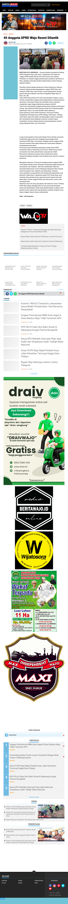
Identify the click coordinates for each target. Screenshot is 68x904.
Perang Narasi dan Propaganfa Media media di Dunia (21, 836)
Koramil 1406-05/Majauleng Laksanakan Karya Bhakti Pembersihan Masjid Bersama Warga (21, 807)
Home (4, 10)
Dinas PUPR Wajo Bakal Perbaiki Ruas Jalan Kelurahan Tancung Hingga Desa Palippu (40, 353)
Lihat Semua (34, 373)
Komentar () (60, 43)
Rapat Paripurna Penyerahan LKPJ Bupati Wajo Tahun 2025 (24, 820)
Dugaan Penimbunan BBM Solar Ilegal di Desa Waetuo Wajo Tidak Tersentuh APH (41, 317)
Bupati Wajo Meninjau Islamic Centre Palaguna (39, 363)
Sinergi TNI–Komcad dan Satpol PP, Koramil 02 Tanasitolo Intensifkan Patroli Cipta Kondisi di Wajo (21, 814)
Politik (4, 883)
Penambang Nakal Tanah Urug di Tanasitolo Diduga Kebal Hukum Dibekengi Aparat (34, 756)
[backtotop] (34, 872)
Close (2, 898)
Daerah (17, 10)
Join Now (51, 892)
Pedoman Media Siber (55, 895)
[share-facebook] (46, 43)
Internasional (32, 10)
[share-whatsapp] (54, 43)
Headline (29, 205)
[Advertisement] (34, 715)
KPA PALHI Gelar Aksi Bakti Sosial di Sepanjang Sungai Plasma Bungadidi (39, 328)
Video (36, 883)
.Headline (10, 10)
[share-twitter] (50, 43)
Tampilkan (61, 289)
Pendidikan (60, 10)
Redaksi (58, 892)
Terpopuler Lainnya (34, 797)
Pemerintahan (50, 10)
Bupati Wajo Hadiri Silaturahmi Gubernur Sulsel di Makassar (21, 830)
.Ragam (11, 34)
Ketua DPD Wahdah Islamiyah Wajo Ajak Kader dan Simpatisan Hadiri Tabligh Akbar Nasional (42, 341)
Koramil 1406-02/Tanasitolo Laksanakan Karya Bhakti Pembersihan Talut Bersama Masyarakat (41, 306)
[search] (40, 5)
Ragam (20, 883)
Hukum (24, 10)
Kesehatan (41, 10)
